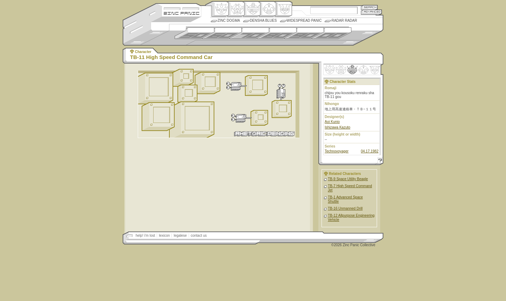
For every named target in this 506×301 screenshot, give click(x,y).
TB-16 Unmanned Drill (345, 208)
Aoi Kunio (332, 122)
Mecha (252, 9)
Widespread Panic (304, 20)
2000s (331, 33)
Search (369, 7)
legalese (180, 235)
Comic (283, 9)
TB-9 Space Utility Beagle (348, 179)
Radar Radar (344, 20)
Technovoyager (337, 151)
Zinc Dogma (229, 20)
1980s (276, 33)
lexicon (164, 235)
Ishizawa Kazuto (337, 127)
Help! (379, 161)
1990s (304, 33)
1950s (194, 33)
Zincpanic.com (181, 13)
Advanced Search (371, 12)
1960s (221, 33)
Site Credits (181, 8)
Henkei (236, 9)
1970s (249, 33)
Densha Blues (263, 20)
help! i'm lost (145, 235)
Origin (220, 9)
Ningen (267, 9)
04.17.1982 (369, 151)
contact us (199, 235)
